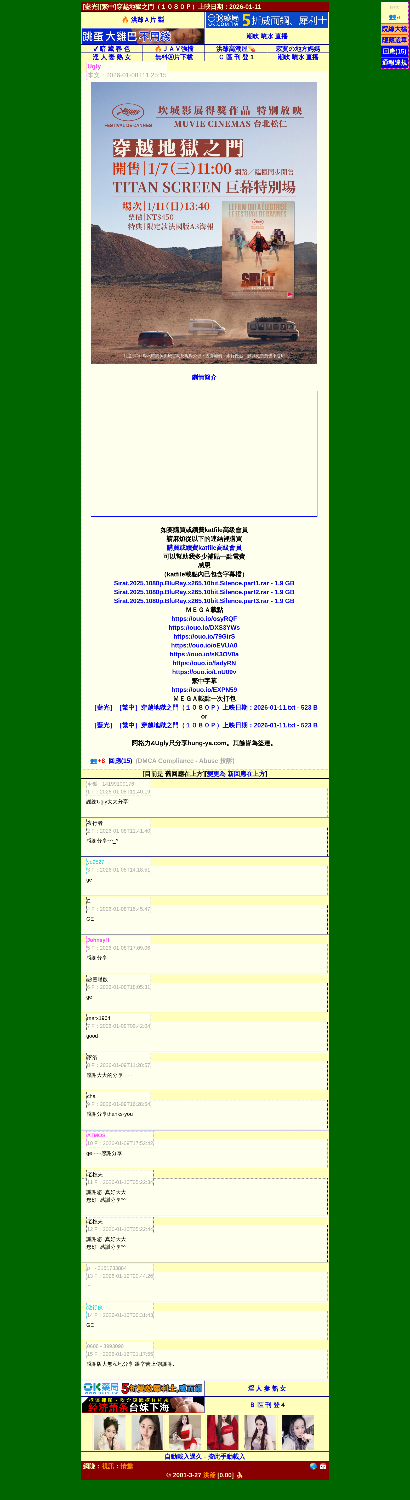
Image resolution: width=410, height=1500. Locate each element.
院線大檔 (394, 28)
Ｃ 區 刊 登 (233, 57)
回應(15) (395, 51)
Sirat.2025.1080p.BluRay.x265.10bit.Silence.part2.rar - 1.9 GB (204, 592)
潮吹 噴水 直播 (266, 36)
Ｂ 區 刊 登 (264, 1404)
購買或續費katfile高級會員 (204, 547)
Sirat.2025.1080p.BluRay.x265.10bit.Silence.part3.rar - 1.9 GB (204, 600)
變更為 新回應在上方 (236, 773)
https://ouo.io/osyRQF (204, 618)
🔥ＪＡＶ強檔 (173, 48)
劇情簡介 (204, 377)
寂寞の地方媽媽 (298, 48)
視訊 (108, 1466)
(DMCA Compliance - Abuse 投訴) (185, 760)
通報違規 (394, 62)
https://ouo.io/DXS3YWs (204, 627)
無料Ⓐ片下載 (174, 57)
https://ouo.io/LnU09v (204, 671)
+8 (394, 18)
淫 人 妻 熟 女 (112, 57)
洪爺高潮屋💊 (235, 48)
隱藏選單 (394, 40)
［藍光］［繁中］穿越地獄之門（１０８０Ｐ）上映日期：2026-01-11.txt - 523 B (204, 707)
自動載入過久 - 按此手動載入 (204, 1456)
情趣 (127, 1466)
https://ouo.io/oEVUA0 (204, 645)
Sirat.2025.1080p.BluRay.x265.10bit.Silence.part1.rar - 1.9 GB (204, 583)
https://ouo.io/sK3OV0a (204, 654)
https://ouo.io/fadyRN (204, 663)
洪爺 (209, 1475)
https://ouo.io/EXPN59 (204, 689)
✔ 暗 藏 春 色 (111, 48)
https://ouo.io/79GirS (204, 636)
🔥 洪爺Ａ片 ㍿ (142, 19)
